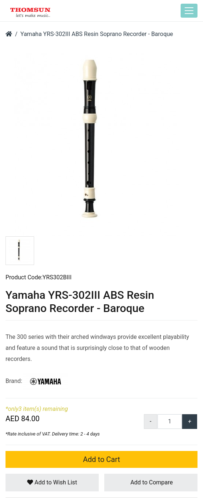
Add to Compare (151, 482)
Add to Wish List (52, 482)
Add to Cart (101, 459)
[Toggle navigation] (189, 11)
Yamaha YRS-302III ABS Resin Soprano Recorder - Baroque (97, 34)
